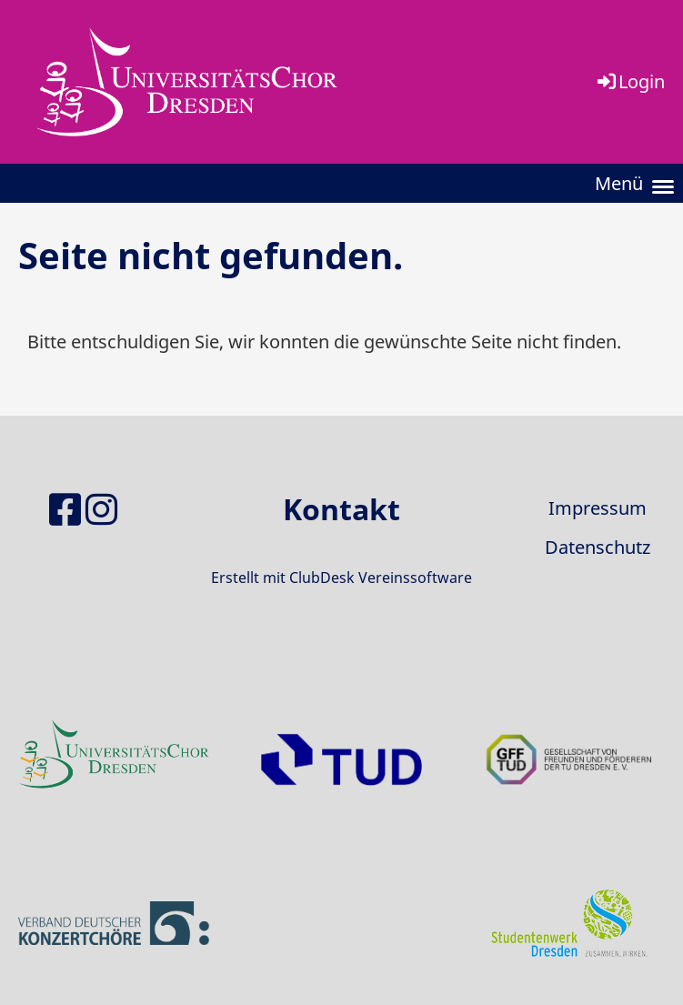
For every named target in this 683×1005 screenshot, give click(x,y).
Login (630, 81)
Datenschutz (597, 547)
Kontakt (341, 508)
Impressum (597, 508)
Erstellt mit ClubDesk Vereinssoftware (341, 578)
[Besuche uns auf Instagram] (101, 509)
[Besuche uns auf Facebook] (65, 509)
